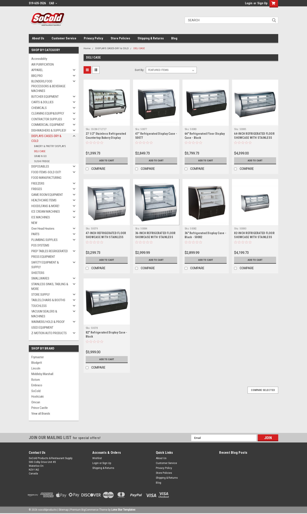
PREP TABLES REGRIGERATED (49, 251)
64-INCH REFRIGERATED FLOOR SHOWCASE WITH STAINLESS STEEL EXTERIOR (254, 137)
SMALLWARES (40, 278)
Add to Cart (106, 160)
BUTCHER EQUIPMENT (45, 97)
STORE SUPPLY (40, 294)
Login (248, 3)
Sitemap (63, 509)
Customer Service (64, 38)
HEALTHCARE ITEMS (43, 200)
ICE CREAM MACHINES (45, 211)
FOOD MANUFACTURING (46, 178)
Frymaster (37, 357)
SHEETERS (37, 273)
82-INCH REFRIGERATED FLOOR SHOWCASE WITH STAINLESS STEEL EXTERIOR (254, 237)
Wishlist (97, 458)
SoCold (36, 391)
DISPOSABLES (40, 166)
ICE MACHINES (40, 217)
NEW (34, 223)
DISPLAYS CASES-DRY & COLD (46, 138)
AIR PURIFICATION (42, 64)
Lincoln (35, 368)
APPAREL (37, 70)
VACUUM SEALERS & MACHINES (44, 313)
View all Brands (40, 413)
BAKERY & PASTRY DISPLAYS (50, 146)
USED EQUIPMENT (42, 327)
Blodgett (36, 363)
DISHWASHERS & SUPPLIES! (48, 130)
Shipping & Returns (151, 38)
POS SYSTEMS (40, 245)
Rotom (35, 380)
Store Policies (120, 38)
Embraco (36, 385)
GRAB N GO (40, 156)
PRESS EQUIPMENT (43, 257)
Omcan (35, 402)
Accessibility (39, 59)
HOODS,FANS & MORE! (45, 206)
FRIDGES (36, 189)
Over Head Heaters (42, 229)
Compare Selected (263, 390)
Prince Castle (39, 408)
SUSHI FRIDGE (42, 161)
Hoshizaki (37, 396)
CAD (53, 3)
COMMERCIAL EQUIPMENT (47, 125)
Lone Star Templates (123, 509)
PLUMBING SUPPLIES (44, 240)
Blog (174, 38)
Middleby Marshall (42, 374)
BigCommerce (89, 509)
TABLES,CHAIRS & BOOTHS (48, 300)
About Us (38, 38)
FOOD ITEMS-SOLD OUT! (46, 172)
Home (87, 48)
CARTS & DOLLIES (42, 102)
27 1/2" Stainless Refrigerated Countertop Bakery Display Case (106, 137)
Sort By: (139, 70)
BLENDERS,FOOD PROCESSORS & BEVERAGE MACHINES (48, 86)
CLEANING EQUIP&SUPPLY (47, 113)
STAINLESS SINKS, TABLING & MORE (49, 286)
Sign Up (262, 3)
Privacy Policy (93, 38)
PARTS (35, 234)
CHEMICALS (39, 108)
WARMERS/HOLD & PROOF (48, 322)
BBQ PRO (37, 76)
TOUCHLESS (39, 306)
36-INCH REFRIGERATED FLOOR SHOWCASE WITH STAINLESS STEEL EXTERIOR (155, 237)
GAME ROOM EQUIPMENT (47, 195)
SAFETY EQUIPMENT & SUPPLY (45, 265)
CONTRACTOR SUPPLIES (46, 119)
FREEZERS (37, 183)
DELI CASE (39, 151)
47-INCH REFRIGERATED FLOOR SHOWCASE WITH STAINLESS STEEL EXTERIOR (106, 237)
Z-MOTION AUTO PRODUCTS (49, 333)
